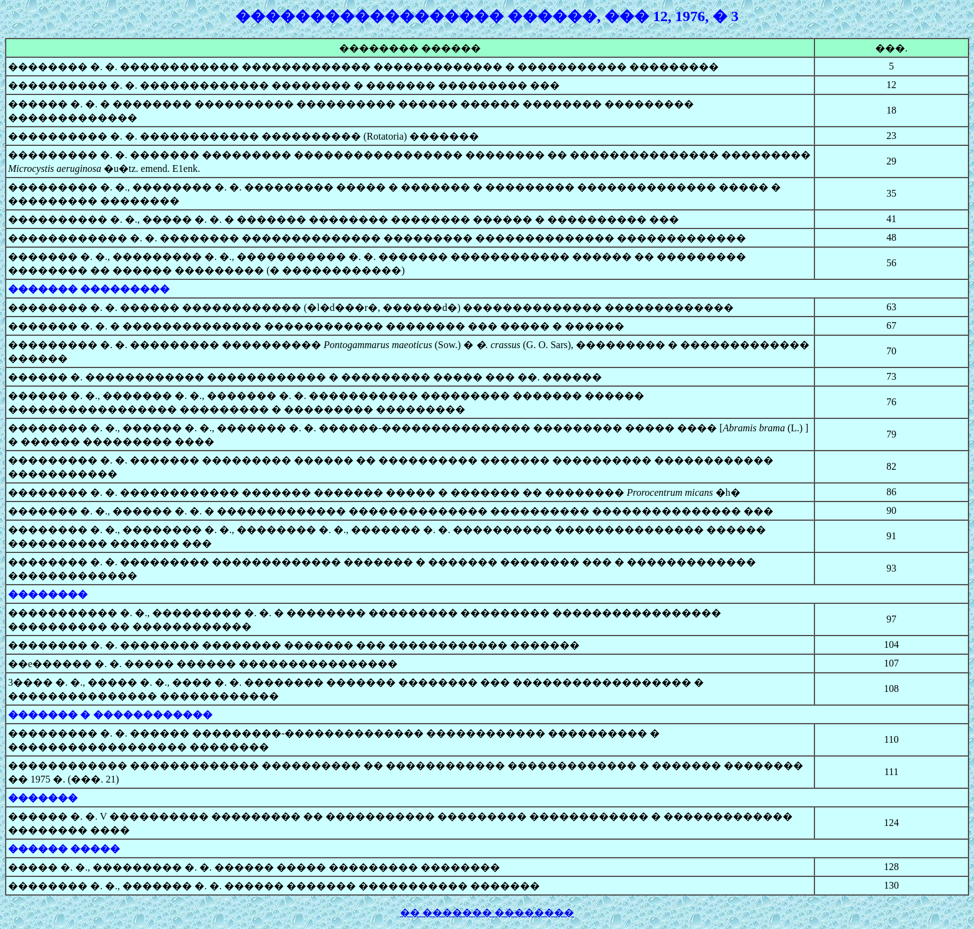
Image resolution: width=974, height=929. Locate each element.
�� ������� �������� (487, 912)
